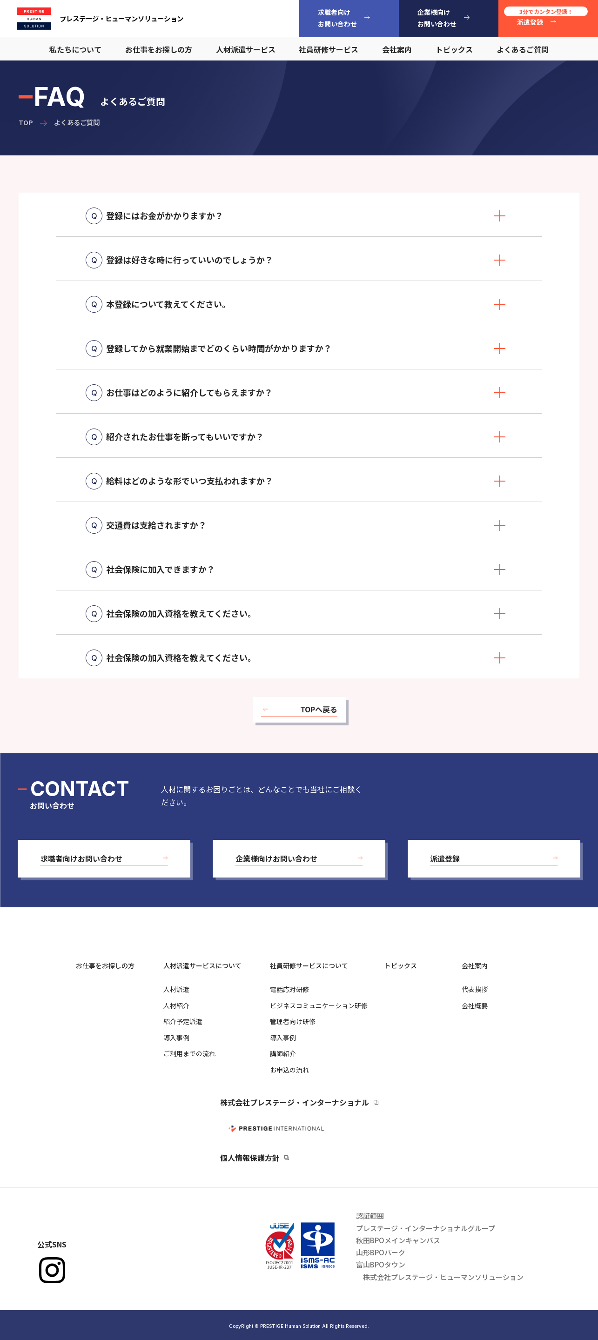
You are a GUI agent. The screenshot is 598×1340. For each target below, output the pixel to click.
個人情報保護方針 (250, 1157)
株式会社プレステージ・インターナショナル (294, 1102)
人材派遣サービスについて (202, 965)
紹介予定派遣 (182, 1021)
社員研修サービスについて (309, 965)
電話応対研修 (289, 989)
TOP (26, 122)
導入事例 (176, 1037)
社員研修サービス (328, 49)
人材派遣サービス (245, 49)
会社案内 (397, 49)
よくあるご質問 (523, 49)
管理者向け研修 (293, 1021)
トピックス (454, 49)
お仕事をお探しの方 (158, 49)
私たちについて (75, 49)
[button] (104, 859)
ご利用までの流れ (189, 1053)
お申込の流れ (289, 1069)
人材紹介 (176, 1005)
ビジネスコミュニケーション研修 (319, 1005)
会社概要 (475, 1005)
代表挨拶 (475, 989)
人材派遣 (176, 989)
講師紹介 (283, 1053)
